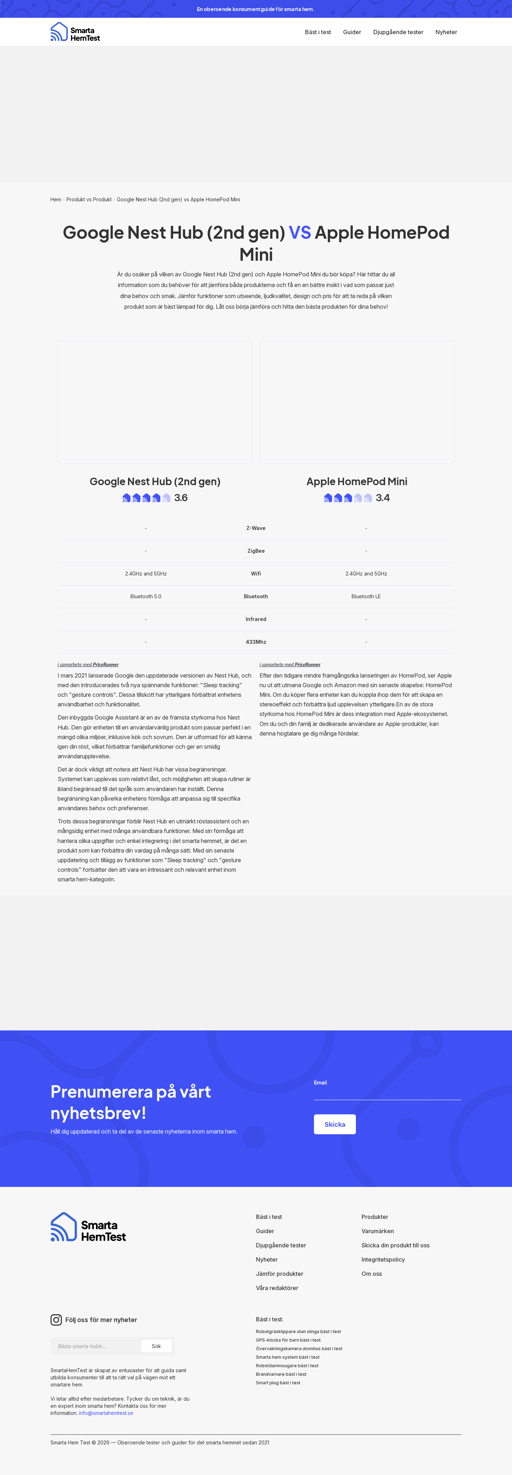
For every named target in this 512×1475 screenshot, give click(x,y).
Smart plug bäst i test (278, 1382)
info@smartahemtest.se (105, 1413)
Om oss (372, 1273)
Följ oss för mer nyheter (101, 1319)
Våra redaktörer (277, 1287)
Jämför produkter (279, 1273)
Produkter (375, 1216)
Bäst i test (318, 32)
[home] (75, 31)
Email (320, 1082)
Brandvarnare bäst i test (281, 1374)
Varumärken (378, 1231)
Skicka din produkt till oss (396, 1245)
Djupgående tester (398, 32)
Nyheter (446, 32)
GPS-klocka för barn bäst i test (288, 1340)
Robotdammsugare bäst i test (287, 1365)
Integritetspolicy (383, 1259)
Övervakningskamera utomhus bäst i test (299, 1348)
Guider (352, 32)
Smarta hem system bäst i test (288, 1357)
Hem (55, 199)
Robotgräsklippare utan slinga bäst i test (298, 1331)
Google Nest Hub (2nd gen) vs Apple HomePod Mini (178, 199)
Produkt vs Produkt (89, 199)
